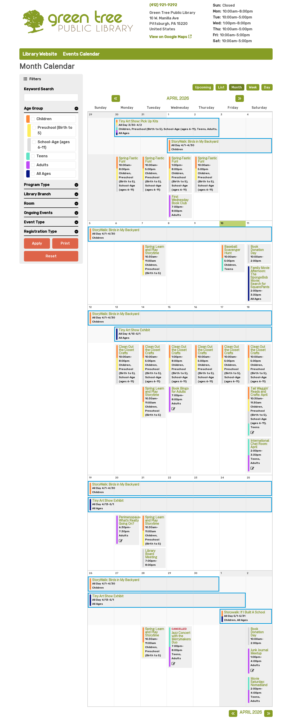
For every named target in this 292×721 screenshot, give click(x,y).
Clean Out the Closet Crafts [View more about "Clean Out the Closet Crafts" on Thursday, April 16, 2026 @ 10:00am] (205, 350)
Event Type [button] (34, 222)
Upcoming (203, 87)
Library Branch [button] (37, 194)
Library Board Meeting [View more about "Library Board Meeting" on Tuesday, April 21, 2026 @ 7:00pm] (151, 554)
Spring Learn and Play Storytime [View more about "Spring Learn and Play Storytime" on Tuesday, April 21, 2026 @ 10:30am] (154, 520)
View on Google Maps (168, 37)
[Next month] (239, 98)
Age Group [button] (33, 108)
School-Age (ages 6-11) (54, 145)
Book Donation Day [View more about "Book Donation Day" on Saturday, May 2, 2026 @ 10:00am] (257, 632)
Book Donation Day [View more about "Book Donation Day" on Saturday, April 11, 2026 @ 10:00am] (257, 250)
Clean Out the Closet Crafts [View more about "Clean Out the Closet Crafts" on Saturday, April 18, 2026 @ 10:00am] (258, 350)
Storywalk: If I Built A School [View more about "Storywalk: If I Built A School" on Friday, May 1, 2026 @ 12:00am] (244, 612)
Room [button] (29, 203)
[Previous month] (116, 98)
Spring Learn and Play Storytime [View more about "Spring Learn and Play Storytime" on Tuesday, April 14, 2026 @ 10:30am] (154, 391)
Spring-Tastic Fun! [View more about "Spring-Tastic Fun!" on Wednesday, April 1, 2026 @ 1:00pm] (181, 160)
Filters (34, 78)
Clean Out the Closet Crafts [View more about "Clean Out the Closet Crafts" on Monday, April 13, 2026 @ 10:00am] (126, 350)
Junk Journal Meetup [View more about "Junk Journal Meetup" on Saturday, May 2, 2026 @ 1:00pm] (259, 652)
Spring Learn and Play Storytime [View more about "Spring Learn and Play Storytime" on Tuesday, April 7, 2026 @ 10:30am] (154, 250)
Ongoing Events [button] (38, 213)
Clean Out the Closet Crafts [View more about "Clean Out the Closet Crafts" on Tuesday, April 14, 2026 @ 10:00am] (152, 350)
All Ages (43, 173)
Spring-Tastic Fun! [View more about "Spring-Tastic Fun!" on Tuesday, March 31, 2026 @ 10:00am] (154, 160)
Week (253, 87)
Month (237, 87)
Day (267, 87)
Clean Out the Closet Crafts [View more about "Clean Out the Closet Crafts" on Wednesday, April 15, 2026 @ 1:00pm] (179, 350)
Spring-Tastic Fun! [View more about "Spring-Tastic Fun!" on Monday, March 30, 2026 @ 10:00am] (128, 160)
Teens (42, 156)
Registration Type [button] (40, 231)
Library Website (39, 54)
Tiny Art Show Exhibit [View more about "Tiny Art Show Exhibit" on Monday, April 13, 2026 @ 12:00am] (134, 330)
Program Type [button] (37, 185)
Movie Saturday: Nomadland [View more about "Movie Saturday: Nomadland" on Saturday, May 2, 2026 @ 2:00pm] (258, 682)
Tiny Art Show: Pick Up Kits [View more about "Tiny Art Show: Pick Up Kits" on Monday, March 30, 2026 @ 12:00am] (138, 121)
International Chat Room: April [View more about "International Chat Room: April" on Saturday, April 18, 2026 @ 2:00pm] (259, 444)
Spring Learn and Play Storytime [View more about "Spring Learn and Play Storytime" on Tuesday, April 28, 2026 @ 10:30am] (154, 632)
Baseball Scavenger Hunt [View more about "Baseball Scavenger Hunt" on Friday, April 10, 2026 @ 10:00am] (232, 250)
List (221, 87)
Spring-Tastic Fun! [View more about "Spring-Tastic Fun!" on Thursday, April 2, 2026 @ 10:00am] (207, 160)
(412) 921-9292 (163, 5)
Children (44, 119)
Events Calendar (81, 54)
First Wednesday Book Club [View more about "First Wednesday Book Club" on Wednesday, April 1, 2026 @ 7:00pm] (180, 200)
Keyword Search (39, 89)
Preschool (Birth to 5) (55, 130)
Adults (42, 165)
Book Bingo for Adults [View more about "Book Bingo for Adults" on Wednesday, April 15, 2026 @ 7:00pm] (180, 390)
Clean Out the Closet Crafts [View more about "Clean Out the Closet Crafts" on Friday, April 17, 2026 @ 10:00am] (231, 350)
